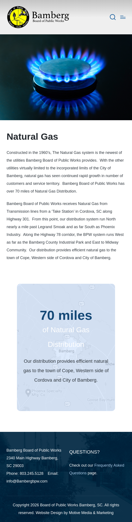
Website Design (49, 513)
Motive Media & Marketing (91, 513)
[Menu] (123, 17)
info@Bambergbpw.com (26, 481)
